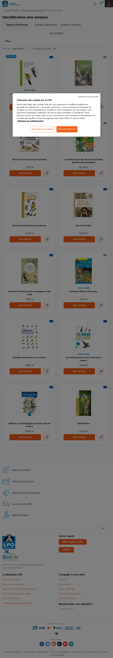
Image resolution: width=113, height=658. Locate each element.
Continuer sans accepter (88, 97)
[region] (56, 115)
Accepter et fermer (67, 129)
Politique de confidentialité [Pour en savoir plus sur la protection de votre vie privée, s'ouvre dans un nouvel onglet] (31, 121)
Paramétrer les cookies (42, 129)
